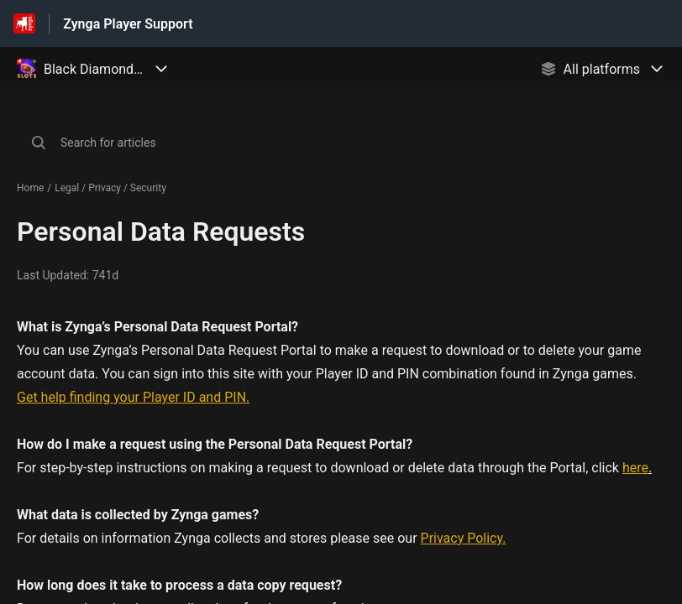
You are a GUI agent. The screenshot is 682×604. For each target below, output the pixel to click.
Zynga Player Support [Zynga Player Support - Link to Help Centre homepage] (127, 24)
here (635, 468)
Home (30, 188)
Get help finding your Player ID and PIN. (133, 397)
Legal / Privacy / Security (110, 188)
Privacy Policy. (463, 538)
